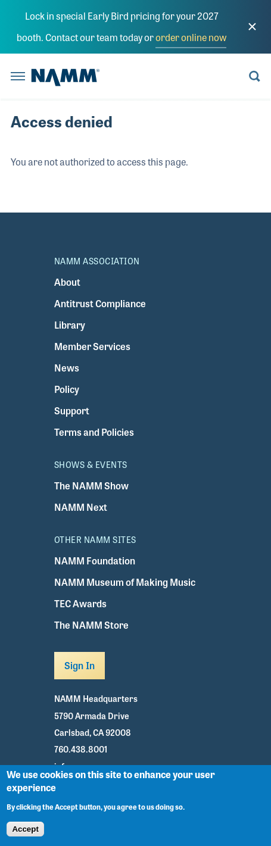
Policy (66, 389)
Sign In (79, 665)
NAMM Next (80, 507)
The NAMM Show (91, 485)
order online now (190, 37)
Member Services (92, 346)
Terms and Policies (94, 432)
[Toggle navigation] (18, 77)
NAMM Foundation (94, 560)
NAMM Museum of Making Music (124, 582)
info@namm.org (85, 766)
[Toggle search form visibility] (254, 77)
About (67, 282)
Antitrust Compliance (100, 303)
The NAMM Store (91, 625)
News (66, 367)
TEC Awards (80, 603)
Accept (25, 834)
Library (69, 325)
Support (71, 410)
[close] (252, 26)
